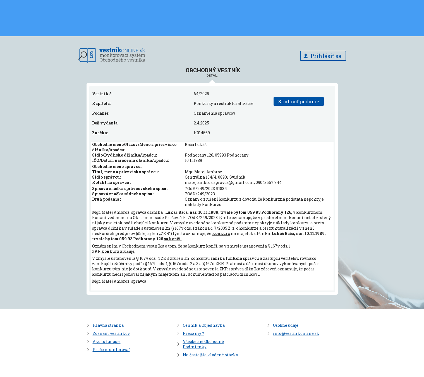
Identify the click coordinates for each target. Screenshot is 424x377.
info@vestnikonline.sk (296, 333)
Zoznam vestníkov (111, 333)
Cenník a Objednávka (204, 325)
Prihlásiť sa (325, 55)
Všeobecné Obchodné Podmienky (203, 344)
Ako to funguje (107, 341)
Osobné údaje (285, 325)
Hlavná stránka (108, 325)
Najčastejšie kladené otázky (210, 354)
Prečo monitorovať (111, 349)
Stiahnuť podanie (298, 101)
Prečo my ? (193, 333)
